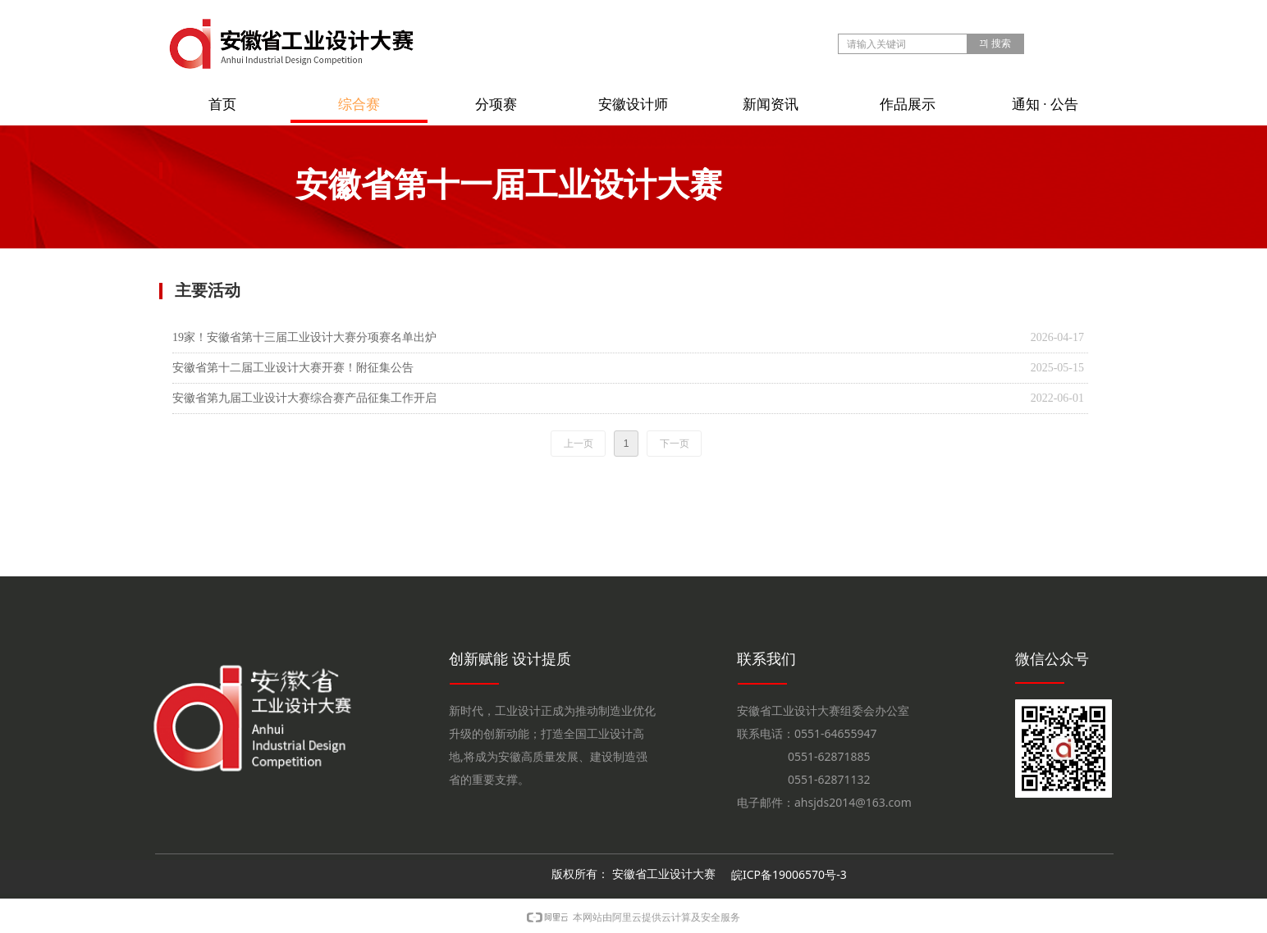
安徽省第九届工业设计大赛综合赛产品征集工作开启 (304, 398)
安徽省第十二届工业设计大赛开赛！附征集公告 (293, 368)
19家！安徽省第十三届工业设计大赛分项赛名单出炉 (304, 337)
